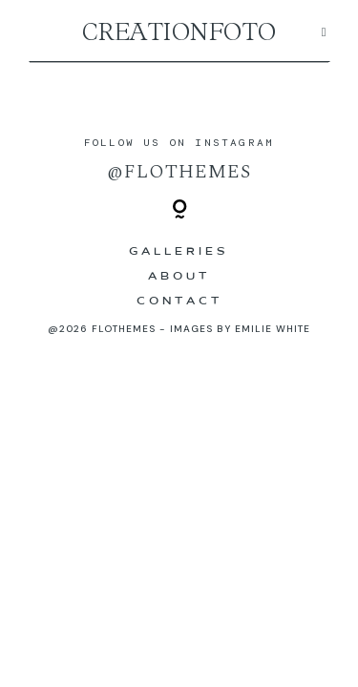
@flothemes (179, 171)
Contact (179, 301)
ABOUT (179, 276)
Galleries (179, 252)
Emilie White (272, 329)
